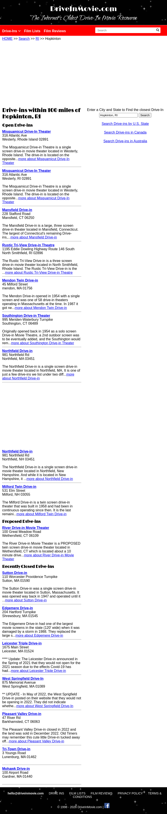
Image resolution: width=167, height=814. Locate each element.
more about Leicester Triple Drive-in (38, 671)
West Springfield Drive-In (22, 678)
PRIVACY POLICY (130, 793)
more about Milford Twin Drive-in (42, 514)
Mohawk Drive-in (16, 768)
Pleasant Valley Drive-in (21, 714)
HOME (7, 38)
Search (24, 38)
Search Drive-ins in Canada (125, 132)
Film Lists (32, 31)
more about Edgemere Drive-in (39, 635)
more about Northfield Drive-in (38, 376)
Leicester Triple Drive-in (22, 643)
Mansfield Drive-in (17, 210)
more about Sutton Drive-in (26, 600)
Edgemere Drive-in (17, 608)
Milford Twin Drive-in (19, 486)
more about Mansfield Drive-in (33, 237)
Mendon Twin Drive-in (20, 280)
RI (37, 38)
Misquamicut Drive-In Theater (26, 131)
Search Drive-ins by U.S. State (125, 124)
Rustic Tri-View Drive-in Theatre (28, 245)
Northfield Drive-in (17, 351)
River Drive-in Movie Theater (25, 528)
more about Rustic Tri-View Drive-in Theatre (39, 272)
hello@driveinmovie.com (26, 793)
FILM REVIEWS (101, 793)
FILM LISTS (77, 793)
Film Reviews (55, 31)
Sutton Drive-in (14, 573)
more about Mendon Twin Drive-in (41, 308)
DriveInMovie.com (83, 9)
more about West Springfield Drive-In (44, 706)
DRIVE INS (56, 793)
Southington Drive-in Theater (26, 315)
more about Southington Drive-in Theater (42, 343)
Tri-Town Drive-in (16, 749)
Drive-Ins (11, 31)
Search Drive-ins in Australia (125, 141)
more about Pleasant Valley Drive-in (36, 741)
